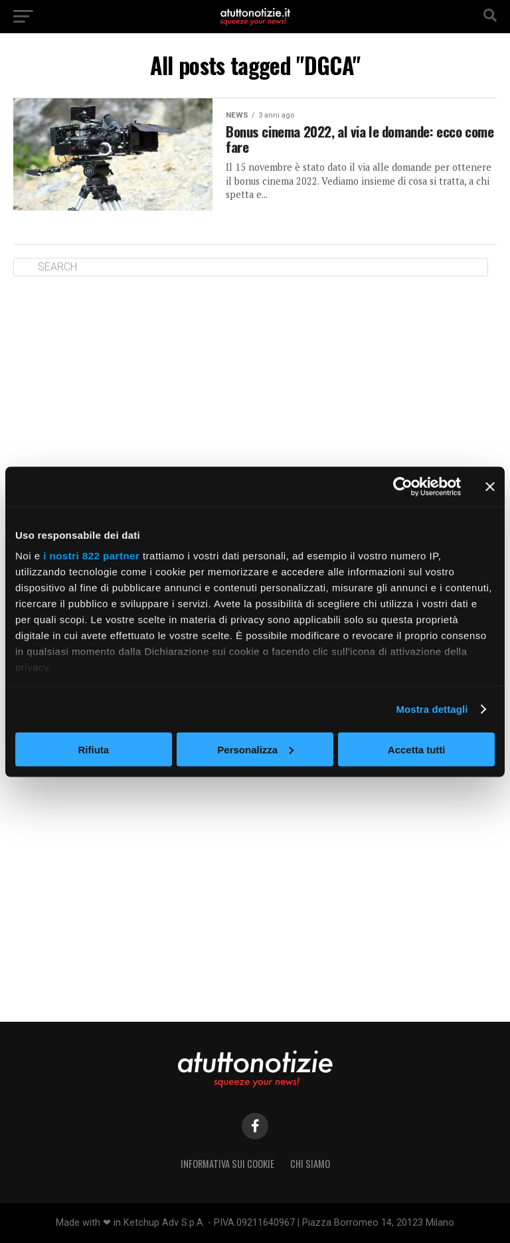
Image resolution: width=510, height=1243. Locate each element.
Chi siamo (310, 1164)
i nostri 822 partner (91, 555)
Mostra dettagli (432, 709)
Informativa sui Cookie (227, 1164)
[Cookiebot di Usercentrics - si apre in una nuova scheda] (403, 486)
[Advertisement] (255, 389)
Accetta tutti (417, 749)
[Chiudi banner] (490, 486)
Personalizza (255, 749)
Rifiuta (93, 749)
